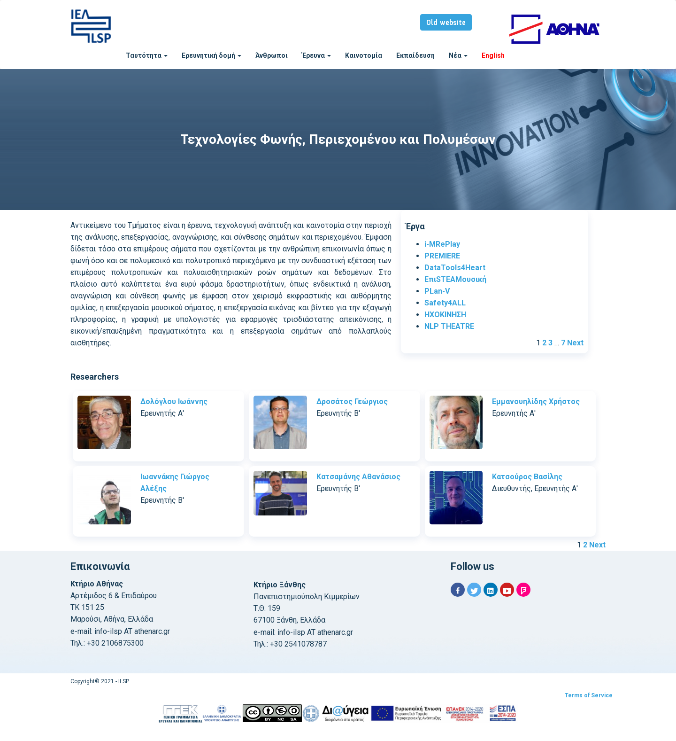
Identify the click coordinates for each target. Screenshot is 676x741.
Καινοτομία (363, 55)
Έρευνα (316, 55)
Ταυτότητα (147, 55)
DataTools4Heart (454, 267)
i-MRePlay (442, 244)
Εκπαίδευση (415, 55)
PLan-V (437, 291)
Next (575, 342)
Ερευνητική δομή (211, 55)
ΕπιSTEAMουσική (455, 279)
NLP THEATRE (449, 326)
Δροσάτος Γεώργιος (352, 401)
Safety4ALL (445, 302)
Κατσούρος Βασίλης (527, 476)
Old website (446, 23)
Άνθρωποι (271, 55)
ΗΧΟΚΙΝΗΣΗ (445, 314)
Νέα (458, 55)
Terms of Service (589, 695)
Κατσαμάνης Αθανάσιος (358, 476)
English (493, 55)
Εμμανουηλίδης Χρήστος (536, 401)
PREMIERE (442, 255)
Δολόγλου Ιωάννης (173, 401)
